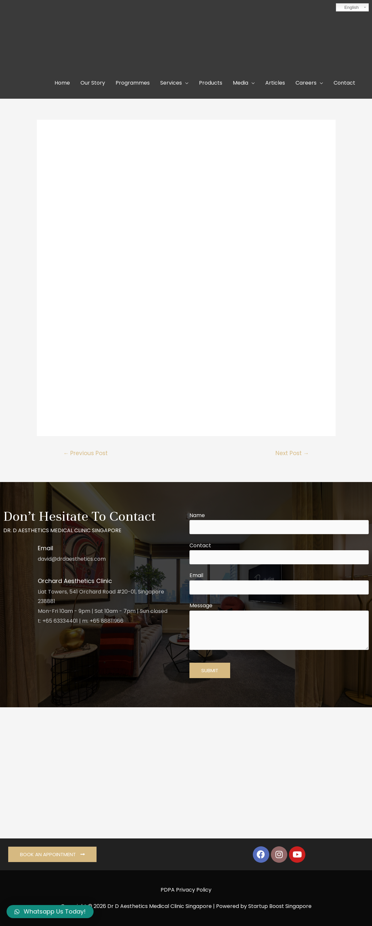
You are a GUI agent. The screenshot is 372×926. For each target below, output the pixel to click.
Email (279, 583)
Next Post (292, 453)
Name (279, 523)
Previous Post (85, 453)
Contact (279, 553)
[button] (52, 854)
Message (279, 627)
